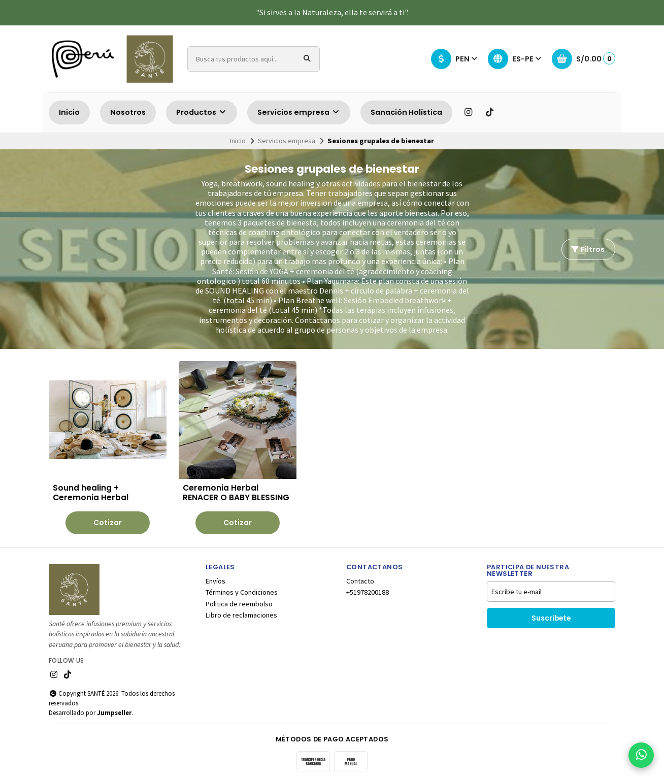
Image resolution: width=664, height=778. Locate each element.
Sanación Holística (406, 112)
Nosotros (128, 112)
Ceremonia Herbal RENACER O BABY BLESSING (207, 484)
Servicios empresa (298, 112)
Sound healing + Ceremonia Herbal (91, 479)
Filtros (587, 249)
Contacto (360, 577)
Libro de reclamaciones (241, 611)
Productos (201, 112)
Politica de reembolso (239, 600)
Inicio (69, 112)
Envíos (215, 577)
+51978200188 (367, 588)
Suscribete (551, 615)
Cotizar (100, 519)
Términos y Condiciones (242, 588)
